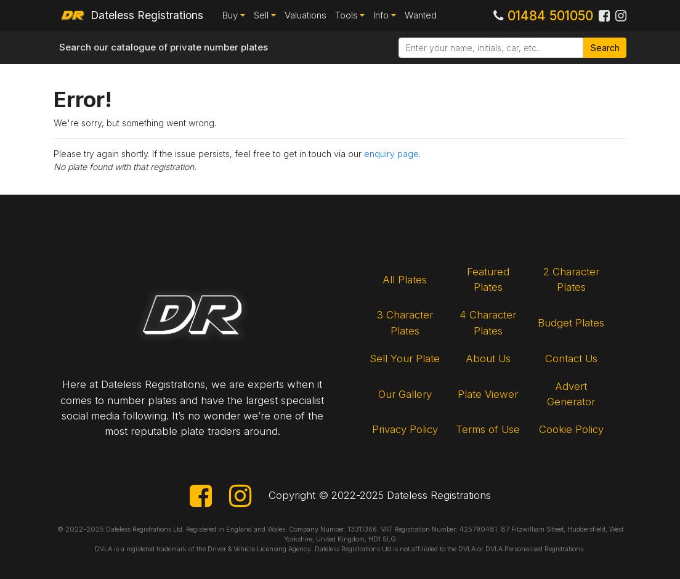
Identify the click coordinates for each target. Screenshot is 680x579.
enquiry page (391, 153)
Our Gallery (405, 394)
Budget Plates (571, 323)
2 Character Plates (571, 279)
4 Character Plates (487, 322)
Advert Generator (571, 394)
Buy (230, 15)
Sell (261, 15)
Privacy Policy (405, 429)
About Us (488, 358)
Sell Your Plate (405, 358)
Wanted (421, 15)
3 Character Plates (405, 322)
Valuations (305, 15)
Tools (346, 15)
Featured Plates (488, 279)
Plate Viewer (488, 394)
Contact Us (571, 358)
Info (381, 15)
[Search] (491, 48)
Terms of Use (488, 429)
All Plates (404, 279)
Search (605, 48)
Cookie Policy (571, 429)
